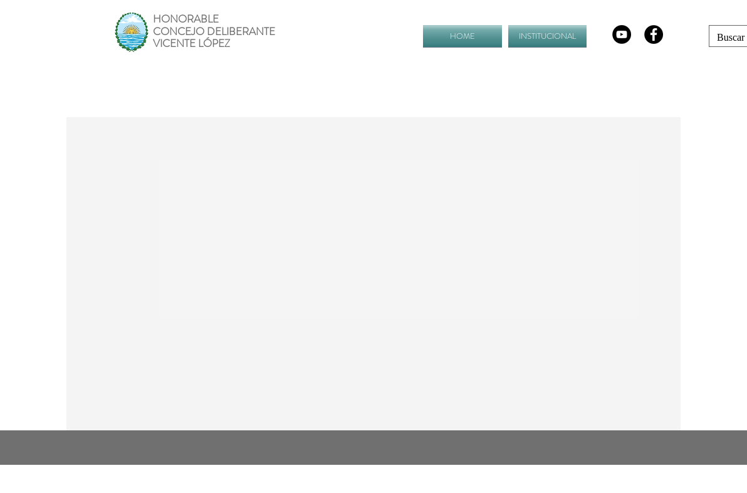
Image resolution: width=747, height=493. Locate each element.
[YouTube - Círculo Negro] (621, 34)
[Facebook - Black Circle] (653, 34)
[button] (546, 36)
